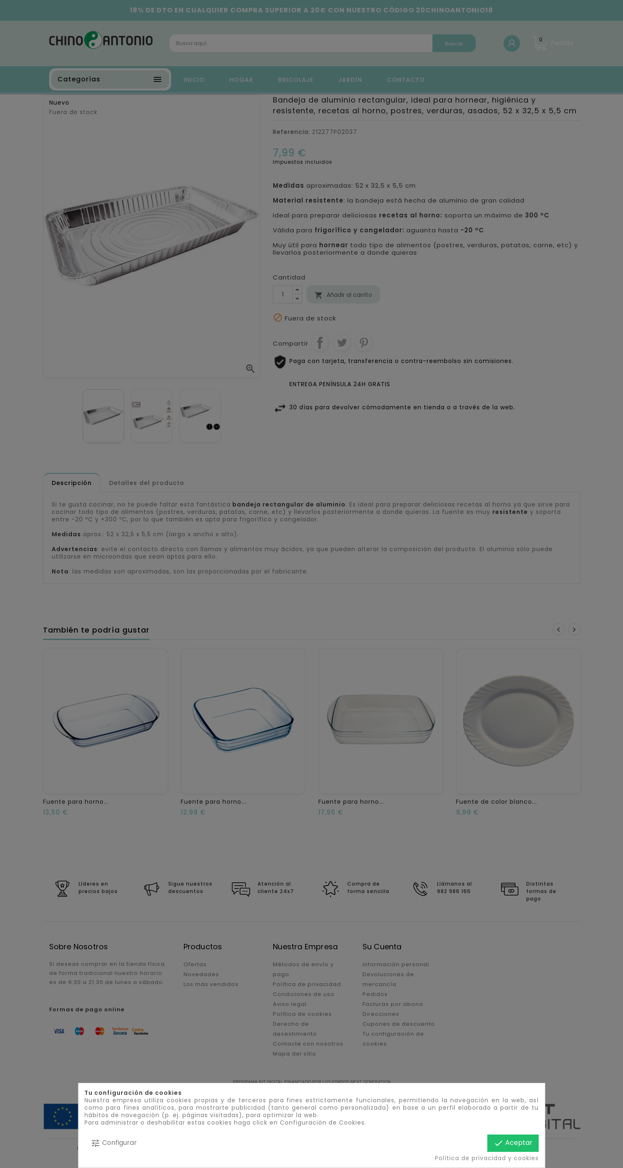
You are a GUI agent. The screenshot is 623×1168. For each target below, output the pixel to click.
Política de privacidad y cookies (487, 1158)
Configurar (114, 1143)
